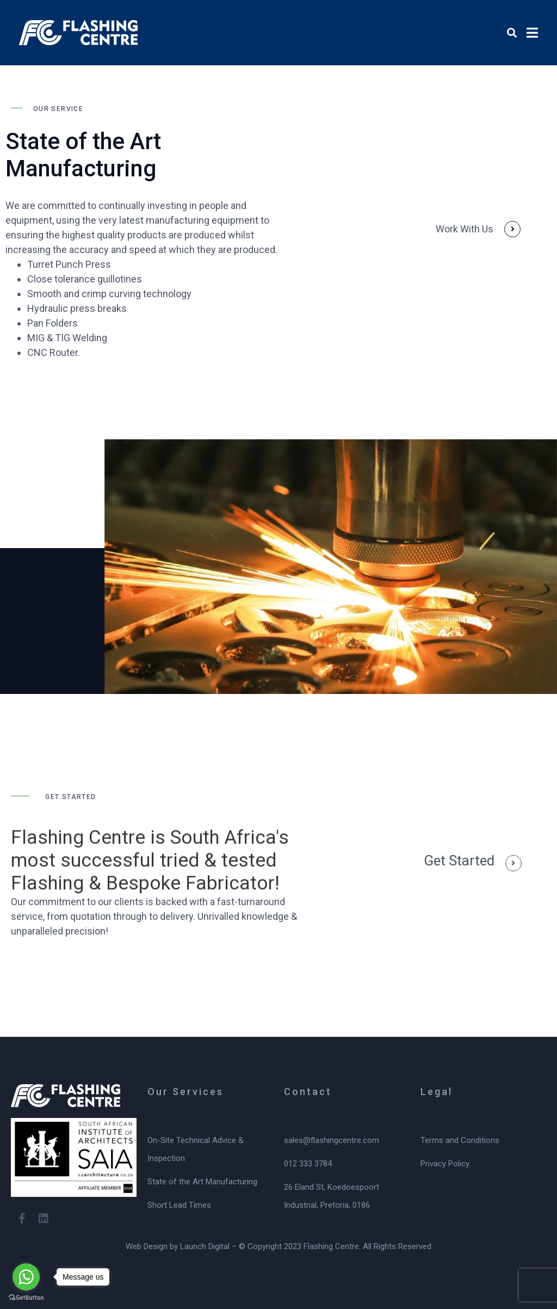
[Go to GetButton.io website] (26, 1297)
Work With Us (464, 229)
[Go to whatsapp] (26, 1276)
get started (459, 860)
